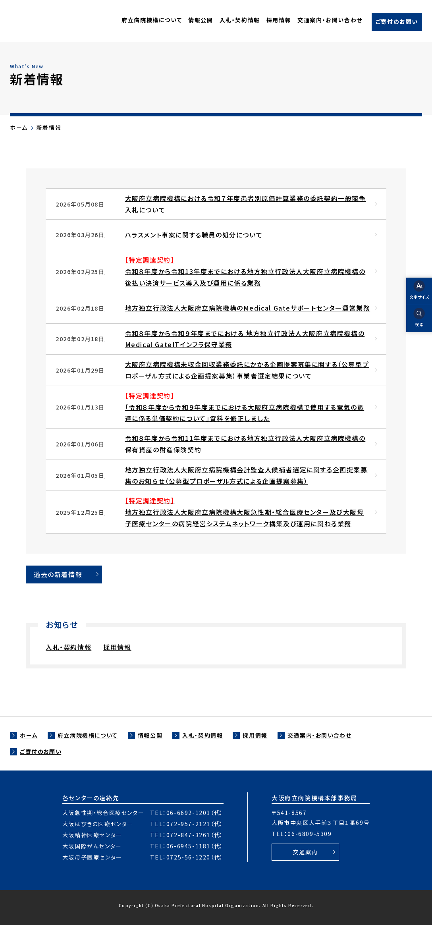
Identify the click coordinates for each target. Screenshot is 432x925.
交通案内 (305, 852)
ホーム (19, 127)
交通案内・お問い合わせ (319, 735)
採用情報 (117, 647)
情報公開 (150, 735)
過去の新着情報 (58, 574)
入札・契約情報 (68, 647)
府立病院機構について (88, 735)
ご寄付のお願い (40, 751)
